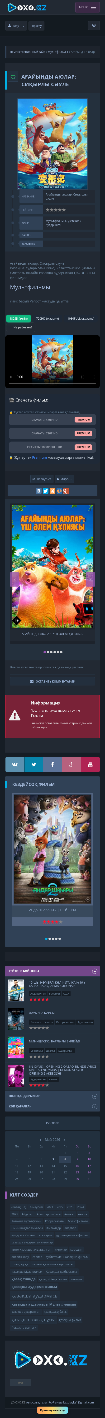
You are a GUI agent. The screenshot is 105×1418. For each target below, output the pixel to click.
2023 (70, 1207)
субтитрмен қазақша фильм (67, 1257)
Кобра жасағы (54, 1221)
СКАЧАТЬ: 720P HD (52, 433)
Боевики (54, 993)
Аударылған (54, 225)
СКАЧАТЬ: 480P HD (52, 419)
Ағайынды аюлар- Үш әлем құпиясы (52, 634)
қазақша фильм (70, 1320)
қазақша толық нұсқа (33, 1319)
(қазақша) (18, 1207)
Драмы (50, 1050)
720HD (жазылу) (47, 319)
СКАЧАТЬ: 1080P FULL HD (52, 447)
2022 (60, 1207)
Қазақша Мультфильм (26, 1272)
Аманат (69, 1214)
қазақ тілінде (23, 1279)
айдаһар (70, 1228)
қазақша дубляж (55, 1312)
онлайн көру (20, 1257)
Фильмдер (53, 1228)
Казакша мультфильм (26, 1221)
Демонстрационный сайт (27, 52)
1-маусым (36, 1207)
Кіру (16, 26)
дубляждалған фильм (72, 1235)
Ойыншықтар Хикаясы (27, 1228)
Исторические (65, 1022)
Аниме (53, 1079)
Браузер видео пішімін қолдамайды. (52, 361)
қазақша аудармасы (34, 1295)
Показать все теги (23, 1328)
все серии (45, 1235)
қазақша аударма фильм (34, 1286)
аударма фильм (23, 1235)
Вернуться (42, 479)
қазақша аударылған (25, 1312)
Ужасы (49, 1022)
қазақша (76, 1279)
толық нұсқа (19, 1264)
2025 (14, 1214)
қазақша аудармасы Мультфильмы (43, 1304)
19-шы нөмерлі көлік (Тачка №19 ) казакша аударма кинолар (57, 984)
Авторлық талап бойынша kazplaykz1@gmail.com (60, 1402)
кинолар (61, 1249)
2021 (50, 1207)
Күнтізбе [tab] (52, 1123)
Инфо (64, 479)
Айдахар (27, 1214)
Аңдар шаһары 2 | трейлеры (52, 910)
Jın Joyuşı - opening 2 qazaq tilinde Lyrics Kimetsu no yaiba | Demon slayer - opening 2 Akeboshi (62, 1070)
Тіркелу (37, 26)
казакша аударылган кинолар (32, 1242)
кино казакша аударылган (31, 1249)
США (66, 993)
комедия (76, 1249)
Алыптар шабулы (49, 1214)
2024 (80, 1207)
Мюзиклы (36, 1050)
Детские (73, 221)
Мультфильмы (58, 52)
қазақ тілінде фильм (53, 1279)
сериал (37, 1257)
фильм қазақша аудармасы (52, 1264)
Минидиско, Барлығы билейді (54, 1041)
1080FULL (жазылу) (80, 319)
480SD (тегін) (19, 319)
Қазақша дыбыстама (61, 1271)
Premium (39, 457)
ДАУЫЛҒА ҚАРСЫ (42, 1013)
